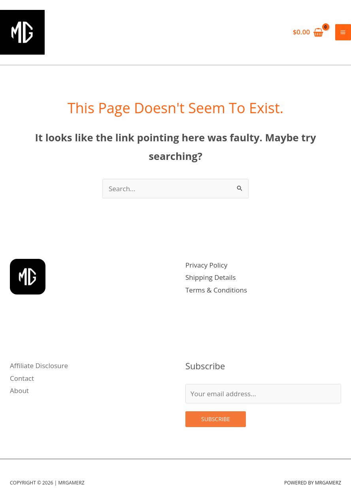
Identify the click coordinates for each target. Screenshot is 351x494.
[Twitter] (27, 353)
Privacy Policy (206, 268)
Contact (22, 381)
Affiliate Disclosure (39, 369)
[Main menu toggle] (343, 34)
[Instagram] (15, 353)
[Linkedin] (38, 353)
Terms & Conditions (216, 293)
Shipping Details (210, 280)
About (19, 394)
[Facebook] (50, 353)
